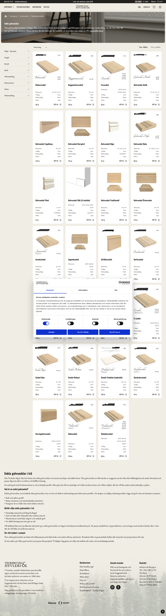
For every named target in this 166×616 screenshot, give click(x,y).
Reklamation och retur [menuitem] (89, 587)
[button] (17, 89)
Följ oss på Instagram (118, 567)
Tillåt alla (114, 332)
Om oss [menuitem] (83, 580)
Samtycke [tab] (50, 290)
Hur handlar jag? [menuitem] (87, 566)
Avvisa (51, 332)
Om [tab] (116, 290)
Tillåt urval (83, 332)
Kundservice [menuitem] (85, 562)
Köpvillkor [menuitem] (84, 570)
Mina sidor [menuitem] (84, 577)
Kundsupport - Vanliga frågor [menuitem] (92, 590)
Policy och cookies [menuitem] (87, 583)
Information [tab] (83, 290)
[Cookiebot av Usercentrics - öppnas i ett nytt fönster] (120, 282)
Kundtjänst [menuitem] (84, 573)
